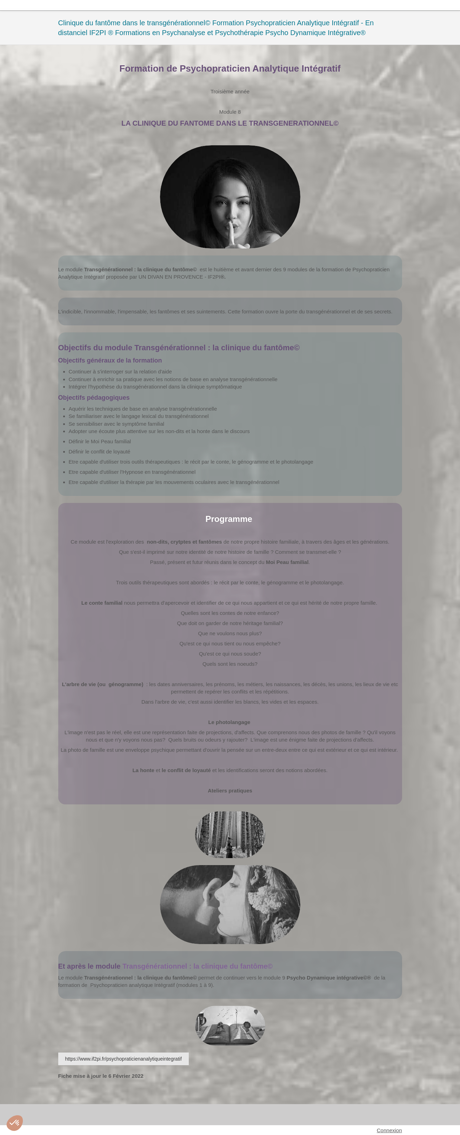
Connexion (389, 1130)
